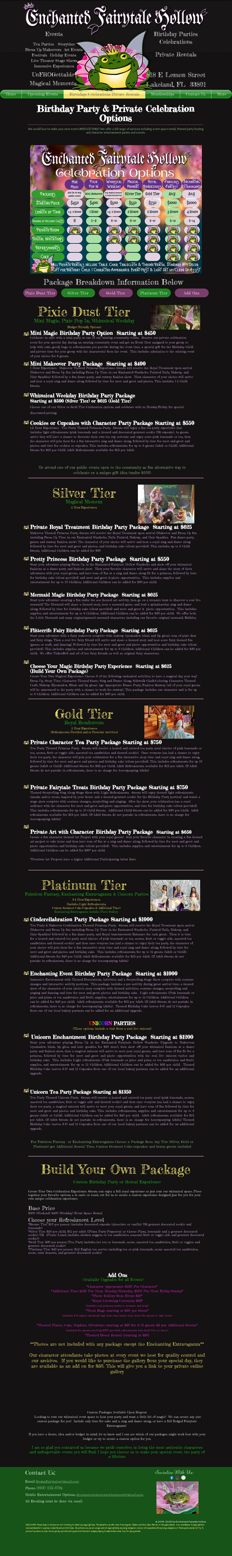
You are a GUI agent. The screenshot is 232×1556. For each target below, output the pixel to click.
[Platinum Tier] (154, 293)
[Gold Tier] (116, 293)
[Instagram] (177, 1477)
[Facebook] (172, 1477)
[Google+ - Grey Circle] (183, 1477)
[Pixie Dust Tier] (40, 293)
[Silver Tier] (78, 293)
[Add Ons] (192, 293)
